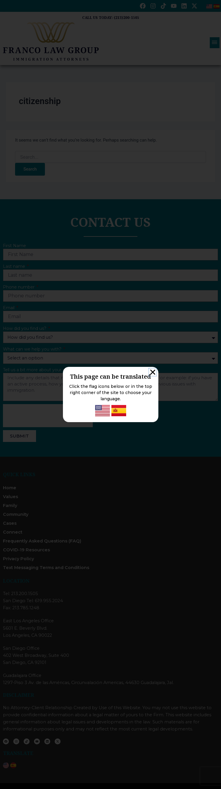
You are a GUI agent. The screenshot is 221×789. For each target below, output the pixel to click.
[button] (152, 372)
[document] (110, 394)
